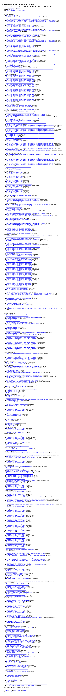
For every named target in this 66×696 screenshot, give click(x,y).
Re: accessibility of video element (12, 469)
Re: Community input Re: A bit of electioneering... (16, 258)
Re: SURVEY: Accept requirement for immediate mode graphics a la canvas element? (23, 16)
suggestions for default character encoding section (16, 596)
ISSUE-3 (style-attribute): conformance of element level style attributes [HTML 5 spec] (23, 581)
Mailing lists (10, 1)
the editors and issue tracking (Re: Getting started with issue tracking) (20, 641)
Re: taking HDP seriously (11, 637)
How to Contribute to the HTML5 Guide (14, 169)
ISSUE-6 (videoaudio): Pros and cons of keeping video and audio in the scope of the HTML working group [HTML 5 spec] (30, 504)
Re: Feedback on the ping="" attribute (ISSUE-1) (15, 409)
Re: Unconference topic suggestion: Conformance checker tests (18, 656)
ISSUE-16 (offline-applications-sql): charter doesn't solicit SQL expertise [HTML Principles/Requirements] (26, 453)
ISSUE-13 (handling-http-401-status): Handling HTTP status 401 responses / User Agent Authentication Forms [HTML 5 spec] (31, 458)
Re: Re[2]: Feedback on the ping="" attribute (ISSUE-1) (17, 404)
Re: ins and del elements (11, 418)
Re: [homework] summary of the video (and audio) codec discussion (19, 472)
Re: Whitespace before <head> (12, 371)
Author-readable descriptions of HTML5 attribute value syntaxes (18, 298)
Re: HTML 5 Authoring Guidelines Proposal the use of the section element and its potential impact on (26, 118)
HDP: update (8, 660)
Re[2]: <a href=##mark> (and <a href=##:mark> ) (16, 565)
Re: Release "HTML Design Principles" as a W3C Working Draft (18, 385)
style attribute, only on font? (11, 139)
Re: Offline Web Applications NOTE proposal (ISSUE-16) (17, 446)
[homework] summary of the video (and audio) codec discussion (18, 477)
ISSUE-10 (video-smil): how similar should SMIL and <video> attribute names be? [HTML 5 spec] (25, 496)
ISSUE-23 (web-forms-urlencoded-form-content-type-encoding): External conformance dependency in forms (27, 150)
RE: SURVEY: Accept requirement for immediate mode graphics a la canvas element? (23, 247)
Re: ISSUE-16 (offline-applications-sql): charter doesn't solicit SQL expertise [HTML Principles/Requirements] (27, 452)
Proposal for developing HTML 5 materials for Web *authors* (18, 285)
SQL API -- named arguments (12, 679)
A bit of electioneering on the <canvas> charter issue (16, 349)
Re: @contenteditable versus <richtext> (14, 591)
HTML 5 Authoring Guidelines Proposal (14, 201)
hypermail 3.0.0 (17, 693)
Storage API (8, 681)
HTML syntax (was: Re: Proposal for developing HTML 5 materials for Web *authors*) (23, 257)
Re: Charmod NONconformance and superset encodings (17, 304)
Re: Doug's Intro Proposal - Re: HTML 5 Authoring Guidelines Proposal (20, 111)
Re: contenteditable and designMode (13, 414)
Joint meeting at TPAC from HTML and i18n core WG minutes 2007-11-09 (20, 471)
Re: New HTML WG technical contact (13, 482)
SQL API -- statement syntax (11, 680)
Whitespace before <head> (11, 401)
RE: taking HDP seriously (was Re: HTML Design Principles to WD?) (19, 592)
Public (14, 1)
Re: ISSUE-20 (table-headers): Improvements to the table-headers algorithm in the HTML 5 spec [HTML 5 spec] (28, 204)
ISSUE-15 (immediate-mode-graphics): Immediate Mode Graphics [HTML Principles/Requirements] (25, 455)
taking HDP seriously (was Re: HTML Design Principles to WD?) (18, 646)
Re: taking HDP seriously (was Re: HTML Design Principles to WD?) (19, 627)
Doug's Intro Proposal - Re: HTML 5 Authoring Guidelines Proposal (19, 121)
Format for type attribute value (12, 339)
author (12, 8)
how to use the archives (11, 10)
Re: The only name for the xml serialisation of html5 (16, 587)
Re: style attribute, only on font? (12, 17)
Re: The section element (11, 443)
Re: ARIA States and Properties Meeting (14, 575)
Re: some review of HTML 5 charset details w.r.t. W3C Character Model (20, 685)
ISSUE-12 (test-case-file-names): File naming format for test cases (19, 466)
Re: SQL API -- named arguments (13, 676)
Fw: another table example (11, 149)
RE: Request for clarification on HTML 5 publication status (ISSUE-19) (20, 61)
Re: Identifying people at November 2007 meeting (16, 544)
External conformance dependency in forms (14, 218)
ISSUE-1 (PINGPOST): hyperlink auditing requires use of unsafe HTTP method (21, 652)
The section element (10, 441)
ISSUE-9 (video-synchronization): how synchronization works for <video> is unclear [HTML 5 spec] (25, 499)
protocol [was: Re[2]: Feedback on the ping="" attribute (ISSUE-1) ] (19, 448)
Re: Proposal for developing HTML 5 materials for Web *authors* (19, 102)
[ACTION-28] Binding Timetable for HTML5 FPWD (16, 85)
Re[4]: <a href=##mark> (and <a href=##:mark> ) (16, 521)
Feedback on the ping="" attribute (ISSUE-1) (15, 631)
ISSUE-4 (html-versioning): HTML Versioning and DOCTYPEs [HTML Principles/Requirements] (25, 561)
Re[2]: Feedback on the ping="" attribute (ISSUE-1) (16, 405)
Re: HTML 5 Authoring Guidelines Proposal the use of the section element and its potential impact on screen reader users (30, 107)
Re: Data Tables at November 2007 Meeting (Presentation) (17, 585)
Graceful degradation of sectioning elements (15, 630)
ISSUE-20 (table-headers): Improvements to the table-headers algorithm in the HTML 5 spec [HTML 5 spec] (27, 235)
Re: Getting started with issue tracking (13, 623)
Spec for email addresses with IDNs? (13, 209)
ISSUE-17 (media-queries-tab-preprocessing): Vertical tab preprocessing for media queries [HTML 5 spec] (27, 399)
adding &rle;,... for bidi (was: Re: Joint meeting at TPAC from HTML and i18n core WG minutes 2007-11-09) (27, 307)
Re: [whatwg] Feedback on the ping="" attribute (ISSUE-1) (17, 578)
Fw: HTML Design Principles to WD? (13, 610)
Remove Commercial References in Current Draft (16, 590)
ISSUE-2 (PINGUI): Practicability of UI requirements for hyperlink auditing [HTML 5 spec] (23, 617)
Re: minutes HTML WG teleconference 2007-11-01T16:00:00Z (18, 647)
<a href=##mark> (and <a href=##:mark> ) (14, 574)
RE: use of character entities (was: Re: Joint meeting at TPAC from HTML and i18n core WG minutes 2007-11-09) (28, 293)
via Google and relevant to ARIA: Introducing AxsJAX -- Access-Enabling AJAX (21, 389)
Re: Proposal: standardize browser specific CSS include (17, 665)
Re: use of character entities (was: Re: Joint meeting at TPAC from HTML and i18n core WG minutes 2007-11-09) (28, 215)
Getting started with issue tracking (13, 650)
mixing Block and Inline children (12, 651)
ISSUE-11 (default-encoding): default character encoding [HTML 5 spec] (20, 480)
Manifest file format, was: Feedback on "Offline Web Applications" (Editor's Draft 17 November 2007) (26, 332)
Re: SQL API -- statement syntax (12, 467)
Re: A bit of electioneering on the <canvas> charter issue (17, 238)
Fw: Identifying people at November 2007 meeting (16, 363)
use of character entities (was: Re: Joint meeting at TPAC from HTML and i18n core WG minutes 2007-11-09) (27, 305)
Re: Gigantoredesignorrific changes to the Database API (17, 573)
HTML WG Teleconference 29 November (14, 124)
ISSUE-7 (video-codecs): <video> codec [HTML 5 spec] (17, 502)
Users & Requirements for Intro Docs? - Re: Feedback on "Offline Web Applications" (22, 323)
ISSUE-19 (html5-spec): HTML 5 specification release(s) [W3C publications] (21, 381)
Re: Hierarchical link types (11, 572)
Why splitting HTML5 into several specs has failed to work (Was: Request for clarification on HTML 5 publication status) (29, 69)
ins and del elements (10, 424)
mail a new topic (13, 9)
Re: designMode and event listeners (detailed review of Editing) (18, 382)
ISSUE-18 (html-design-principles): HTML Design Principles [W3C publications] (21, 383)
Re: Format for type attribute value (13, 299)
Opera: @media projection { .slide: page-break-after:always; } (18, 344)
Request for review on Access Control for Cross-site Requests (18, 167)
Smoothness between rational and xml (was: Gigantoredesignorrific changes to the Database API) (25, 564)
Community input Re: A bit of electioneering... (15, 275)
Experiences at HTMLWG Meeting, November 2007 (16, 362)
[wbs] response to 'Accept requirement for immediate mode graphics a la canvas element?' (24, 376)
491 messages (7, 6)
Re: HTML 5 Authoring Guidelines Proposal (14, 140)
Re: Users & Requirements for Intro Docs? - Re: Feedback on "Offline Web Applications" (23, 317)
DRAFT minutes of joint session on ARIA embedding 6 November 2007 (20, 549)
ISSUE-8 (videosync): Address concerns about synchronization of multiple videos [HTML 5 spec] (25, 500)
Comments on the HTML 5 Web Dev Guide (14, 146)
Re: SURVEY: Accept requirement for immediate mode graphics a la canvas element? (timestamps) (25, 114)
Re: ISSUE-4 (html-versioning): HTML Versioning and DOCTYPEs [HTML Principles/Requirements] (25, 553)
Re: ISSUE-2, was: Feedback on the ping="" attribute (16, 570)
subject (18, 8)
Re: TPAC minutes (10, 392)
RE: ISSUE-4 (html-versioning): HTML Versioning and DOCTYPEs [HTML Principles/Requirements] (25, 555)
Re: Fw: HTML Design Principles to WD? (14, 607)
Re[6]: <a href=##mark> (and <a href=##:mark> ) (16, 413)
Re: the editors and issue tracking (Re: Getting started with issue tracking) (20, 635)
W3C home (4, 1)
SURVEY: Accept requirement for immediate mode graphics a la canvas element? (22, 380)
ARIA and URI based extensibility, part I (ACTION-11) (16, 386)
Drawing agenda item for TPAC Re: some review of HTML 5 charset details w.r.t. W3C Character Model (26, 684)
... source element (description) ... (12, 31)
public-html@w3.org (21, 1)
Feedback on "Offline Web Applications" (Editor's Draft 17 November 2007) (21, 359)
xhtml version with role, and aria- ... (13, 456)
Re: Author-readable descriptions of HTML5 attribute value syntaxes (19, 295)
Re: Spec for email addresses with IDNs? (14, 208)
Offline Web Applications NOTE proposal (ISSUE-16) (16, 450)
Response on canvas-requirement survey (14, 66)
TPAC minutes (9, 408)
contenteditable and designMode (12, 423)
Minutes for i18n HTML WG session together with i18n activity (18, 470)
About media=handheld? (11, 15)
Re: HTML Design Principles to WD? (13, 655)
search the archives (21, 10)
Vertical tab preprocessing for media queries (15, 400)
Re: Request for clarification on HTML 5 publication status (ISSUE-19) (20, 25)
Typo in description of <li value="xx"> (13, 522)
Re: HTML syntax (9, 101)
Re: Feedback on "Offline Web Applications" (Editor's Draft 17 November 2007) (21, 334)
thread (9, 8)
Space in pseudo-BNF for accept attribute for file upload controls (18, 219)
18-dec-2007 (8, 420)
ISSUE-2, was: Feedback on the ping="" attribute (15, 613)
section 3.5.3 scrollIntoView (11, 425)
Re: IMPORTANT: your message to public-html (15, 430)
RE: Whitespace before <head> (12, 370)
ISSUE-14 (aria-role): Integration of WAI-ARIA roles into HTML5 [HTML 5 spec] (21, 457)
